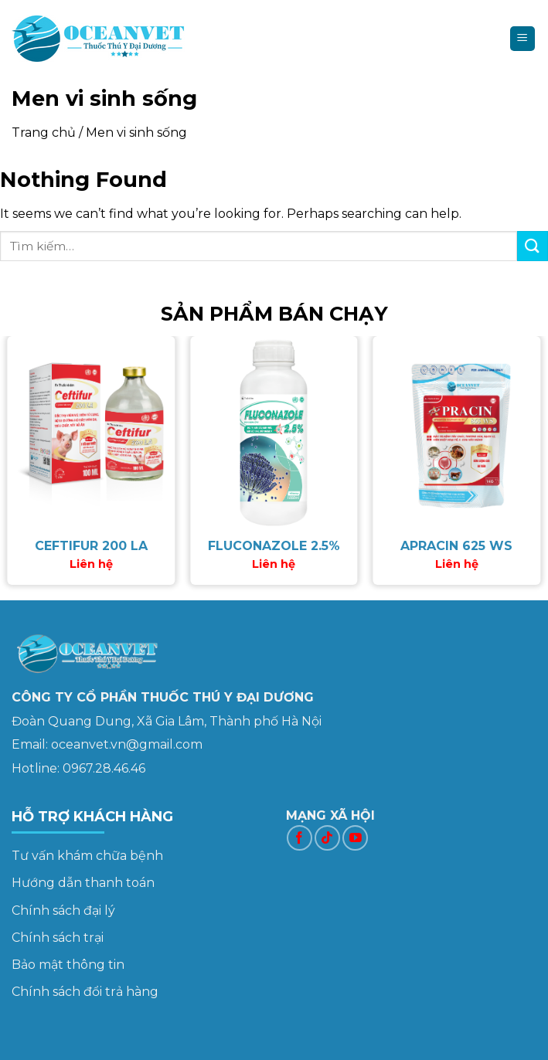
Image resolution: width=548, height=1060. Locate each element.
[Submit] (532, 246)
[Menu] (523, 39)
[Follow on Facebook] (299, 838)
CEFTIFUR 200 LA (91, 545)
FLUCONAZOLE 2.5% (274, 545)
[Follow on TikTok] (327, 838)
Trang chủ (44, 132)
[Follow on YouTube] (355, 838)
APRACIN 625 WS (456, 545)
